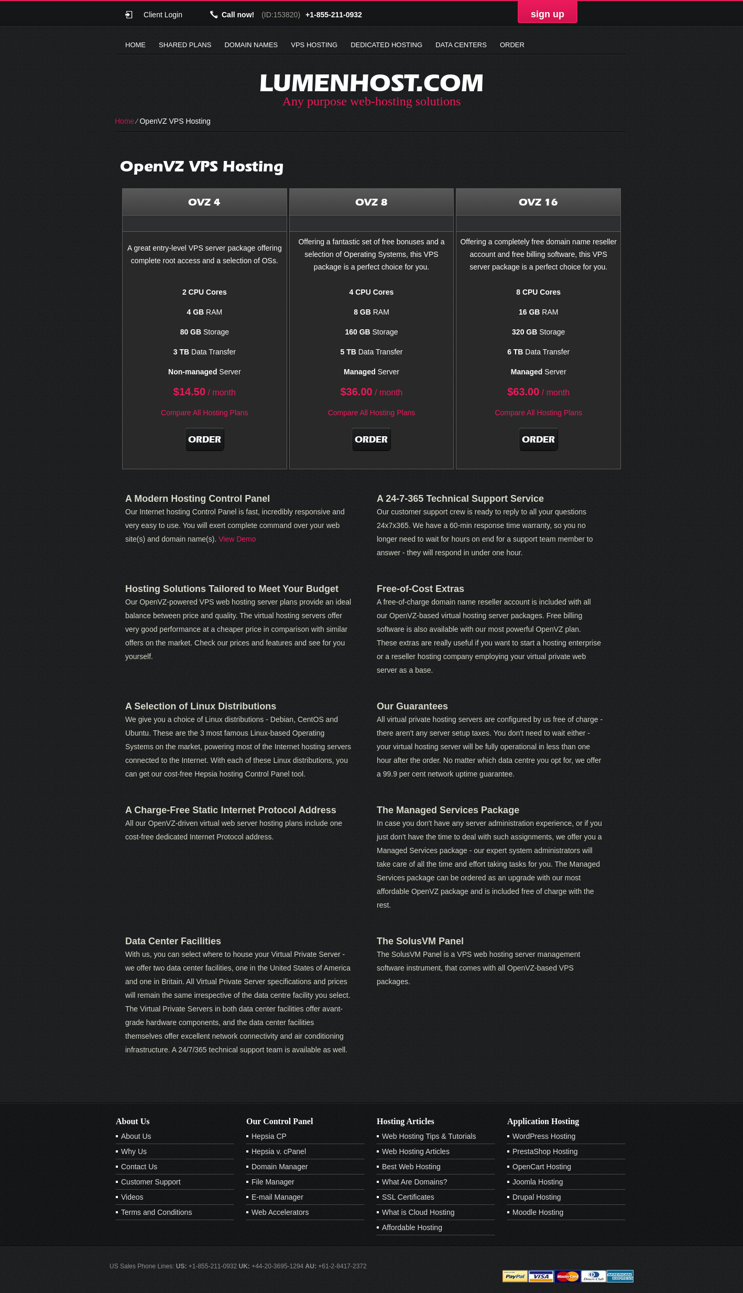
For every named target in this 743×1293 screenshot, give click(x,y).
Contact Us (139, 1166)
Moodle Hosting (537, 1212)
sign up (547, 14)
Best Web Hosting (411, 1166)
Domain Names (251, 45)
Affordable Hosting (412, 1227)
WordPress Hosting (543, 1136)
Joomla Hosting (537, 1182)
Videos (132, 1197)
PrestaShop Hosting (545, 1151)
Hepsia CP (269, 1136)
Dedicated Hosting (386, 45)
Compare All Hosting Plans (204, 412)
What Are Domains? (414, 1182)
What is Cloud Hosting (418, 1212)
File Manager (273, 1182)
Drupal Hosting (536, 1197)
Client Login (163, 14)
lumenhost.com (371, 82)
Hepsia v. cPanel (279, 1151)
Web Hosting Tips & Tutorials (429, 1136)
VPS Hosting (314, 45)
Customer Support (151, 1182)
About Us (136, 1136)
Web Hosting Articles (416, 1151)
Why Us (134, 1151)
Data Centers (461, 45)
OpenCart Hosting (541, 1166)
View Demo (237, 539)
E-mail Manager (277, 1197)
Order (512, 45)
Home (135, 45)
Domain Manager (280, 1166)
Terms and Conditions (156, 1212)
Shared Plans (185, 45)
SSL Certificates (408, 1197)
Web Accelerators (280, 1212)
